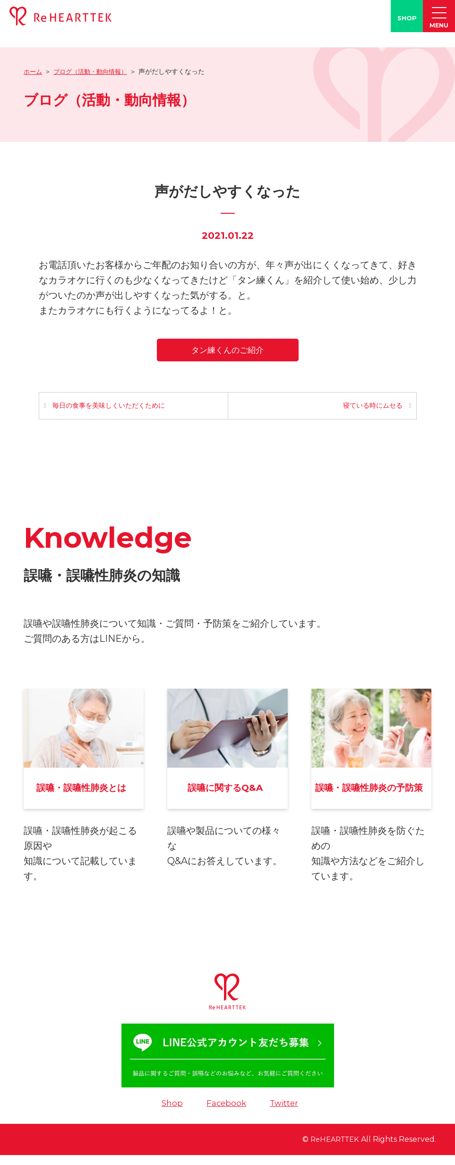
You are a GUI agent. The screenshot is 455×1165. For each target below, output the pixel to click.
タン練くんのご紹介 (227, 349)
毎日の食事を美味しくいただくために (109, 407)
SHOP (407, 18)
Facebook (226, 1113)
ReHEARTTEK (332, 1149)
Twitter (285, 1113)
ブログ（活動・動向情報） (94, 71)
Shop (170, 1113)
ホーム (33, 71)
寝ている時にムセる (372, 407)
